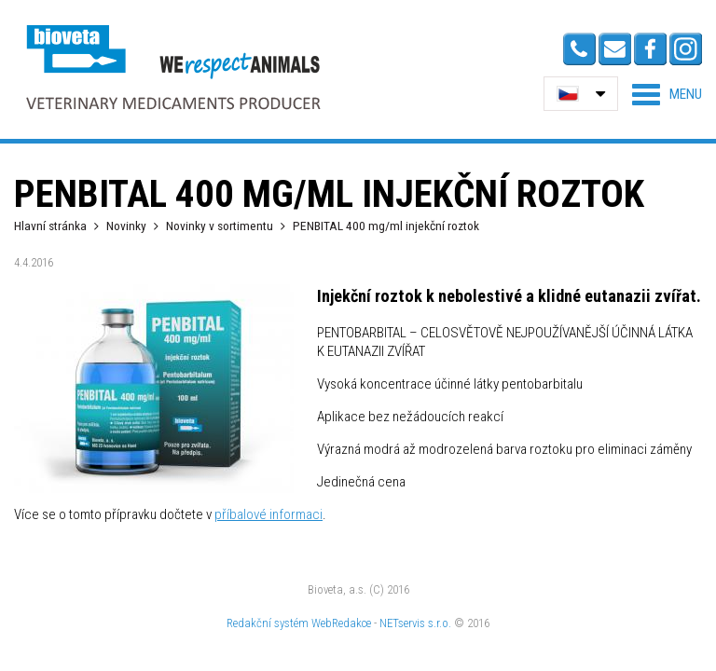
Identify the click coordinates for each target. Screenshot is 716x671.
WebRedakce (341, 623)
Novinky (126, 225)
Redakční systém (268, 623)
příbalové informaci (268, 514)
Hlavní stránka (50, 225)
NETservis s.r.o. (415, 623)
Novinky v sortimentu (219, 225)
